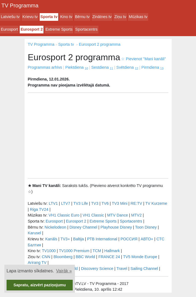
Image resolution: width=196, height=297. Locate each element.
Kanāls (51, 239)
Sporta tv (48, 17)
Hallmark (112, 251)
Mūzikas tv (138, 17)
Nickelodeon (55, 227)
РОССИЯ (129, 239)
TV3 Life (80, 203)
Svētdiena (127, 67)
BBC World (85, 257)
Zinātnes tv (102, 17)
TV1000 (48, 251)
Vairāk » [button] (64, 271)
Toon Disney (146, 227)
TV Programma (20, 5)
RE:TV (136, 203)
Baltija (78, 239)
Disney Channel (83, 227)
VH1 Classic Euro (63, 215)
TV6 (105, 203)
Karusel (34, 233)
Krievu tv (30, 17)
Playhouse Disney (116, 227)
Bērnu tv (82, 17)
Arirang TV (37, 262)
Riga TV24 (39, 209)
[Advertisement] (98, 135)
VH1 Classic (93, 215)
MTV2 (136, 215)
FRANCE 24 (109, 257)
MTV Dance (117, 215)
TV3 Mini (119, 203)
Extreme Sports (58, 29)
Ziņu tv (120, 17)
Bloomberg (63, 257)
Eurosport (9, 29)
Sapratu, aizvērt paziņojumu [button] (39, 285)
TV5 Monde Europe (140, 257)
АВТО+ (147, 239)
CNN (46, 257)
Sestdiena (102, 67)
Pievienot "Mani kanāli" (143, 59)
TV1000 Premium (74, 251)
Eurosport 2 (32, 29)
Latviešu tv (10, 17)
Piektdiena (76, 67)
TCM (97, 251)
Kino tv (66, 17)
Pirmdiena (152, 67)
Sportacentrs (86, 29)
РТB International (102, 239)
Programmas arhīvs (45, 67)
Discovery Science (97, 268)
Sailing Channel (144, 268)
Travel (121, 268)
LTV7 (65, 203)
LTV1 (53, 203)
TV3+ (65, 239)
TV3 (94, 203)
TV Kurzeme (156, 203)
